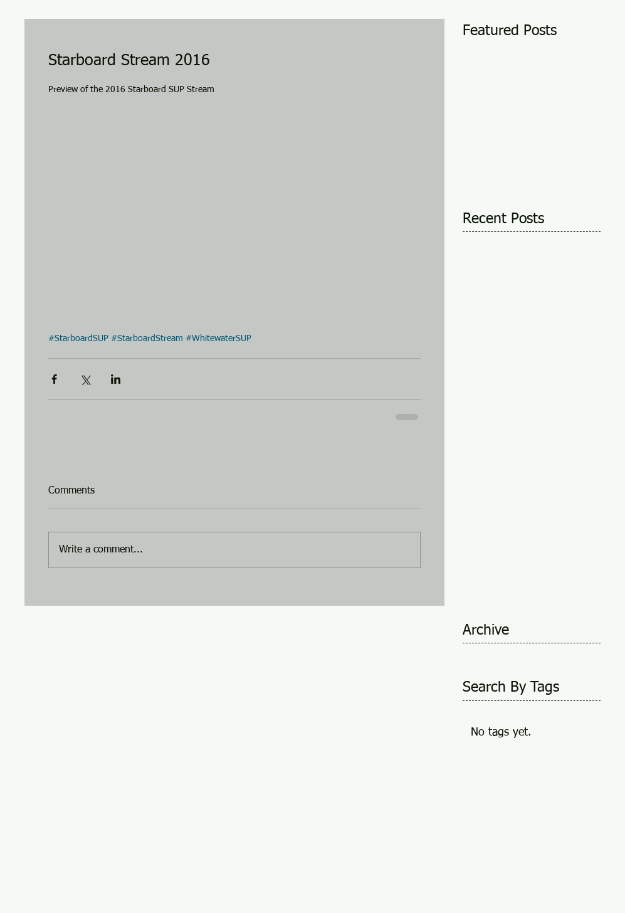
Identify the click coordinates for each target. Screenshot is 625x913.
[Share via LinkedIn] (116, 379)
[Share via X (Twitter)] (85, 379)
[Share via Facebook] (54, 379)
